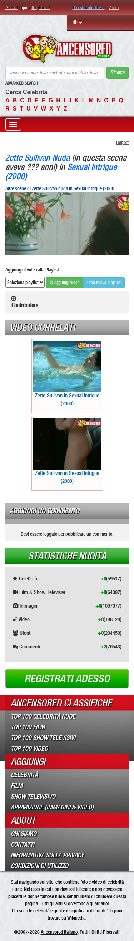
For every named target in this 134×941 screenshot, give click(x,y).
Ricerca (117, 72)
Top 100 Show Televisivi (43, 738)
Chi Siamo (23, 834)
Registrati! (40, 7)
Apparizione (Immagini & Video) (52, 807)
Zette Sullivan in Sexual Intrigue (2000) (67, 373)
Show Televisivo (33, 796)
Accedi (11, 7)
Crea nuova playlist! (104, 282)
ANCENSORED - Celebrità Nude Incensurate (67, 49)
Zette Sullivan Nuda (37, 157)
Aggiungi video (65, 282)
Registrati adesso (67, 679)
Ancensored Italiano (59, 932)
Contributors (24, 305)
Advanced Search (21, 83)
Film (17, 786)
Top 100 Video (29, 749)
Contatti (22, 844)
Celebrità (24, 775)
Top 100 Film (28, 727)
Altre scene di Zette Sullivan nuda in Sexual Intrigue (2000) (60, 188)
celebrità (41, 910)
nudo (101, 910)
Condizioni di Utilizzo (39, 866)
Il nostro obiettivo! (89, 7)
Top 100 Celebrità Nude (43, 716)
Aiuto (114, 7)
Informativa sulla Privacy (47, 855)
